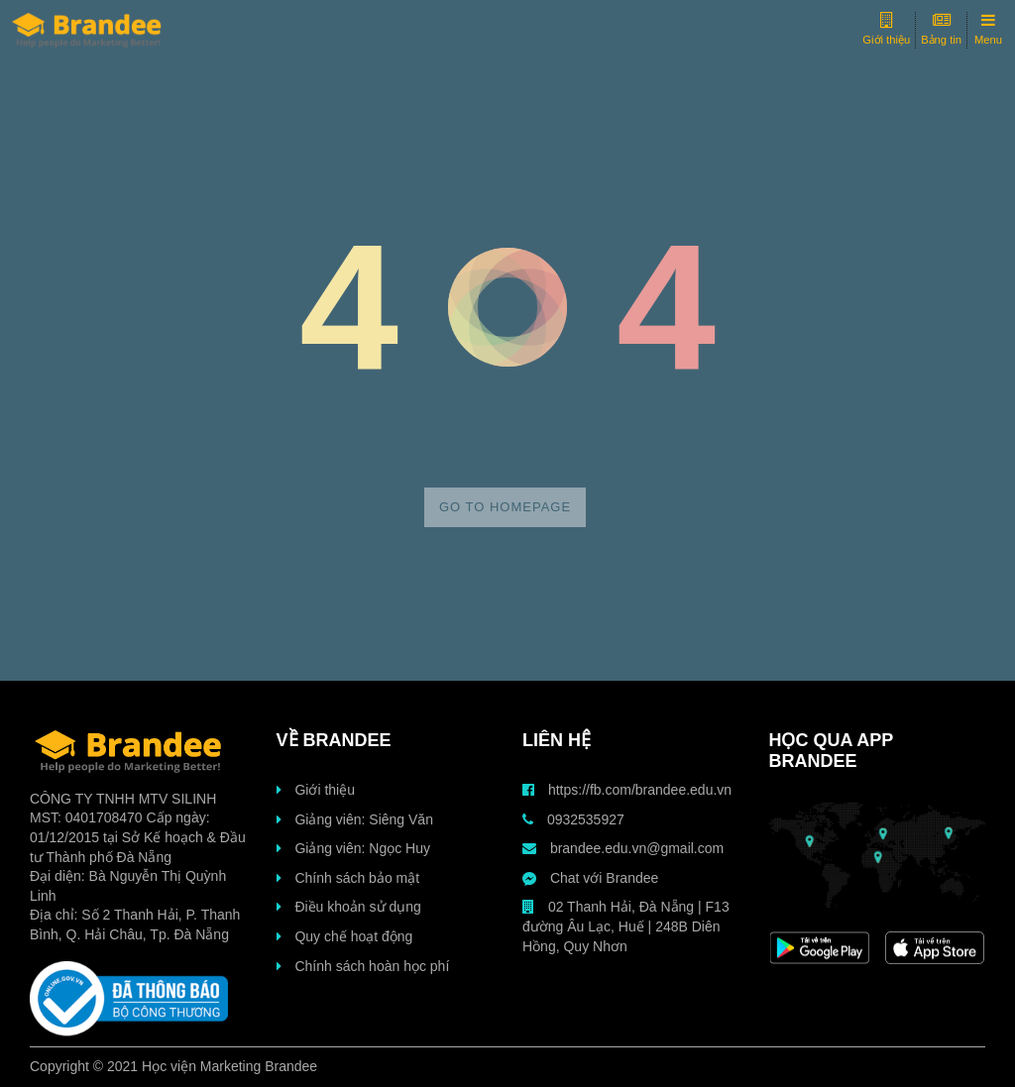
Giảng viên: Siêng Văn (355, 819)
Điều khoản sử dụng (349, 907)
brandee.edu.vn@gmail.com (623, 848)
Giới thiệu (316, 790)
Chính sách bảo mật (348, 878)
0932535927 (573, 819)
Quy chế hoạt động (345, 936)
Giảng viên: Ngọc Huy (354, 848)
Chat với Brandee (590, 878)
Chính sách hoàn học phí (363, 966)
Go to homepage (505, 506)
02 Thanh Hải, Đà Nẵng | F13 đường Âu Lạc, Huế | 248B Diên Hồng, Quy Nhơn (626, 926)
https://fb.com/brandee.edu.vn (627, 790)
